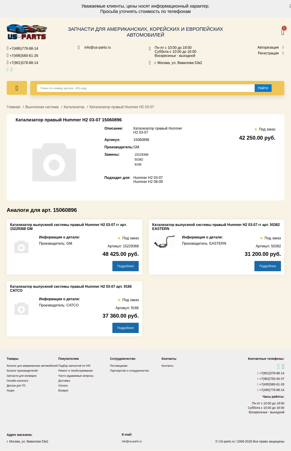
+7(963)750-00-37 (271, 379)
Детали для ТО (17, 391)
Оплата (63, 386)
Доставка (65, 381)
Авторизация (268, 47)
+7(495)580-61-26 (22, 55)
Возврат (64, 391)
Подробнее (123, 266)
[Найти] (263, 88)
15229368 (142, 154)
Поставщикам (120, 366)
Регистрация (268, 53)
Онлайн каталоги (19, 386)
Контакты (168, 366)
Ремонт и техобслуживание (78, 371)
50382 (139, 159)
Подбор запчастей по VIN (76, 366)
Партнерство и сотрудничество (132, 371)
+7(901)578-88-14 (22, 62)
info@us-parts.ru (98, 47)
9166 (138, 164)
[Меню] (17, 88)
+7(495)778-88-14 (22, 48)
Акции (11, 396)
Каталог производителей (24, 376)
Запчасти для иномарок (24, 381)
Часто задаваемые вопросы (78, 376)
